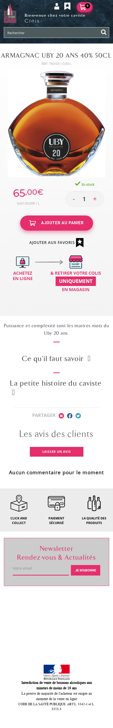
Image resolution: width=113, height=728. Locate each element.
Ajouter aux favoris (56, 243)
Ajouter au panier (56, 223)
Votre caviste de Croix (33, 599)
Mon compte (22, 635)
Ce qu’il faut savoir (56, 358)
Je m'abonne (85, 570)
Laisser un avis (56, 451)
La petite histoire (56, 387)
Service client (23, 617)
